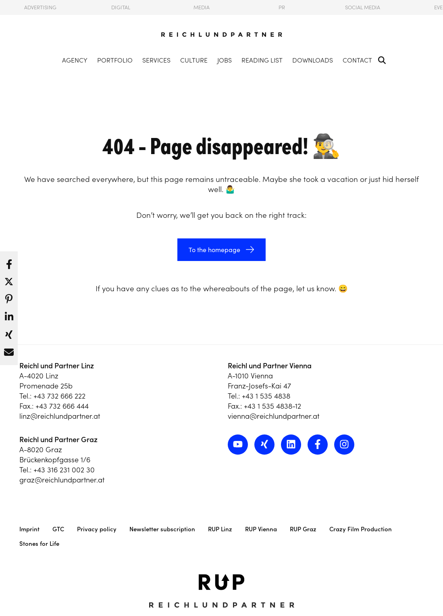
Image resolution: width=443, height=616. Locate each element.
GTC (58, 529)
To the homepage (214, 250)
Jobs (224, 60)
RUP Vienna (261, 529)
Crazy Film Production (360, 529)
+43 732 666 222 (59, 396)
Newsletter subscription (162, 529)
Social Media (362, 7)
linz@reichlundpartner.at (59, 416)
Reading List (262, 60)
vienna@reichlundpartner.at (273, 416)
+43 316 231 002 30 (64, 469)
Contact (357, 60)
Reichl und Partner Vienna (270, 365)
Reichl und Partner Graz (58, 439)
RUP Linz (220, 529)
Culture (194, 60)
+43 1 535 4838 (266, 396)
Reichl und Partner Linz (56, 365)
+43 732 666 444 (62, 406)
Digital (120, 7)
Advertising (40, 7)
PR (282, 7)
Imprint (29, 529)
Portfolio (115, 60)
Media (201, 7)
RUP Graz (303, 529)
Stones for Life (39, 543)
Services (156, 60)
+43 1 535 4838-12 (272, 406)
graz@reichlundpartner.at (61, 479)
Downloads (312, 60)
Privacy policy (96, 529)
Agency (74, 60)
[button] (9, 262)
